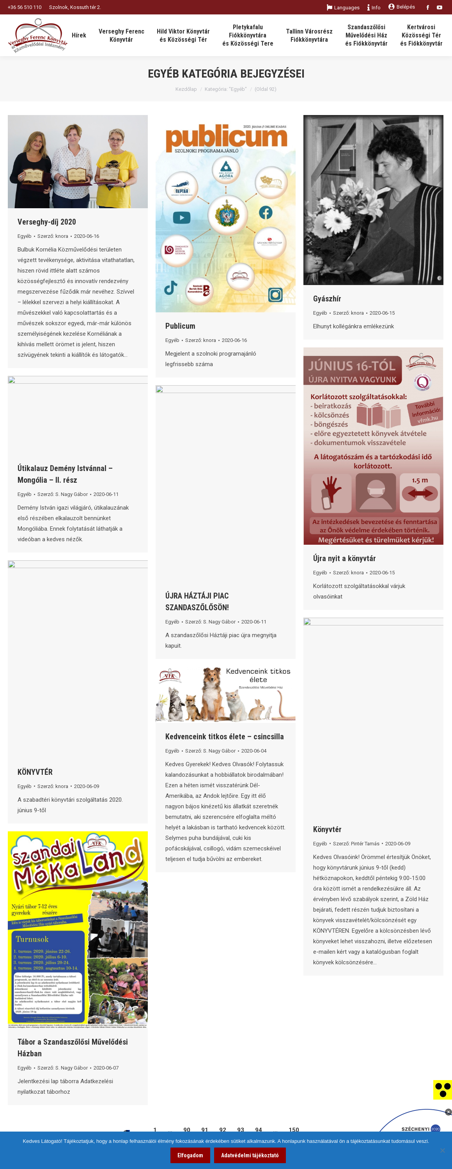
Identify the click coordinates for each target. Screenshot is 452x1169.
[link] (442, 1089)
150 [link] (294, 1130)
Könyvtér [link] (327, 829)
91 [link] (204, 1130)
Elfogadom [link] (190, 1155)
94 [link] (258, 1130)
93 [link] (240, 1130)
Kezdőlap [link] (186, 89)
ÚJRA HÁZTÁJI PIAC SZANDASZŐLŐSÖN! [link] (197, 601)
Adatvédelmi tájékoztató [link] (250, 1155)
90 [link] (186, 1130)
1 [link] (155, 1130)
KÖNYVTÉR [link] (35, 772)
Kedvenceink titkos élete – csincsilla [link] (224, 736)
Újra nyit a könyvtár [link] (344, 558)
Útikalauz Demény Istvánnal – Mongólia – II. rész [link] (65, 474)
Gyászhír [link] (327, 298)
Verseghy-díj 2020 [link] (47, 222)
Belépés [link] (401, 7)
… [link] (170, 1130)
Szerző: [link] (52, 236)
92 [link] (222, 1130)
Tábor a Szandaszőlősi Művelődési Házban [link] (73, 1047)
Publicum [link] (180, 326)
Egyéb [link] (25, 236)
